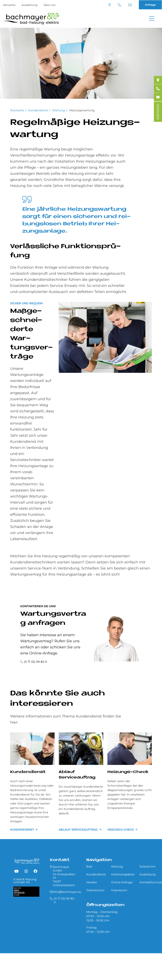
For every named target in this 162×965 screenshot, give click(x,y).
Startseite (17, 110)
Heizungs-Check (127, 772)
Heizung (117, 866)
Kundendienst (38, 110)
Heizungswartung (82, 110)
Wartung (58, 110)
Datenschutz (95, 890)
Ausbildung (147, 874)
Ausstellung (29, 4)
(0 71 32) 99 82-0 (119, 4)
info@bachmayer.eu (130, 4)
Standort (109, 4)
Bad (89, 866)
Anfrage (150, 4)
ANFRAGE (158, 112)
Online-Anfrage (122, 882)
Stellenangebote (122, 874)
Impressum (119, 890)
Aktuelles (9, 4)
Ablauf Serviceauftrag (78, 829)
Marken (91, 882)
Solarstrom (147, 866)
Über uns (49, 4)
